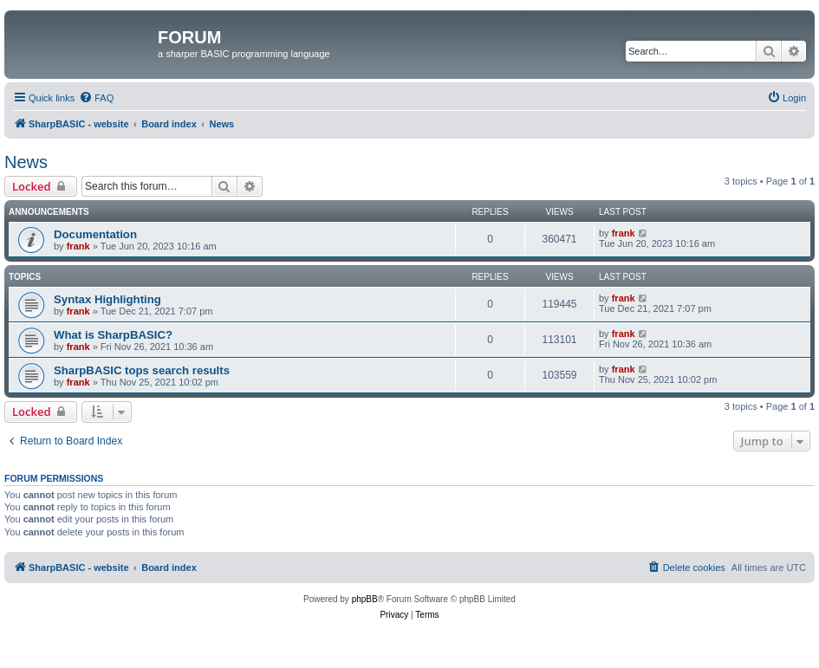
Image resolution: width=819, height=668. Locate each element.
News (26, 162)
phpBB (365, 599)
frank (78, 246)
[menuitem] (96, 98)
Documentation (95, 234)
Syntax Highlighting (107, 299)
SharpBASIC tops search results (142, 370)
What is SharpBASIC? (113, 334)
